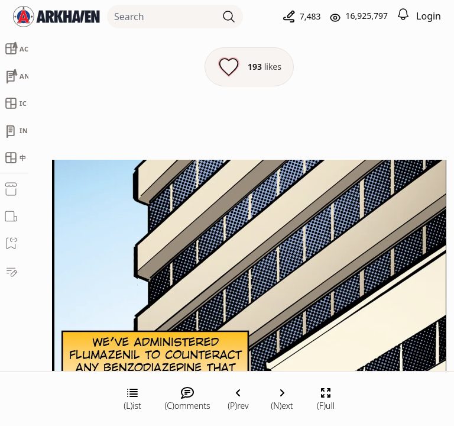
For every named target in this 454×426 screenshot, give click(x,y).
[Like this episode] (249, 66)
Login (428, 15)
